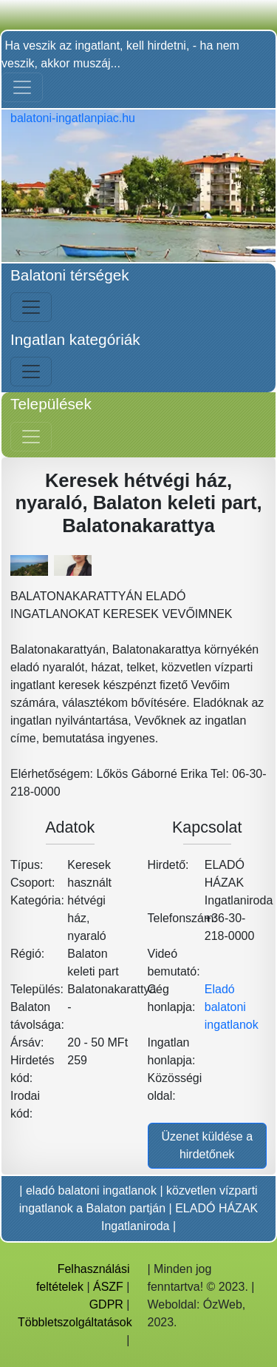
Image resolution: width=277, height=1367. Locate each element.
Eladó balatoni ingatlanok (232, 1007)
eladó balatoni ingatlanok (91, 1190)
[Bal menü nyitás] (31, 307)
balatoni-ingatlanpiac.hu (72, 118)
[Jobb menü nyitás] (31, 436)
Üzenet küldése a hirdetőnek (207, 1145)
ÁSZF (108, 1286)
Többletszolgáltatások (75, 1322)
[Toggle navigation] (22, 87)
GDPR (106, 1304)
